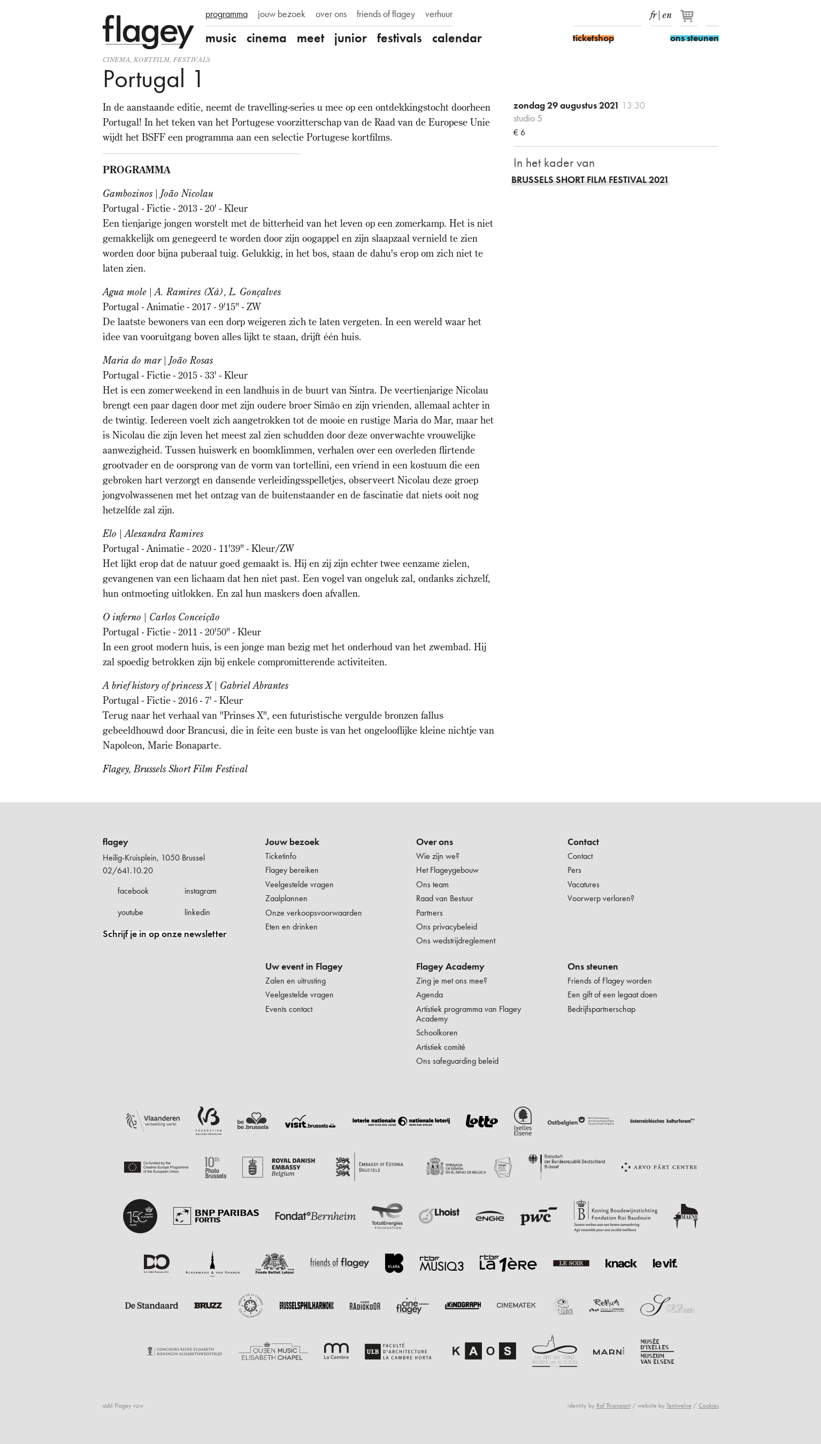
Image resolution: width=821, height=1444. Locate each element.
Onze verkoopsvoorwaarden (313, 912)
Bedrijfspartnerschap (601, 1009)
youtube (130, 912)
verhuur (438, 14)
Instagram (598, 15)
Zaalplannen (286, 898)
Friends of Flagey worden (609, 980)
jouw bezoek (281, 14)
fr (653, 13)
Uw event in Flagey (304, 966)
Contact (583, 841)
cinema (267, 37)
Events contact (288, 1009)
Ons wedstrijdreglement (455, 940)
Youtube (616, 15)
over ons (331, 14)
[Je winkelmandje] (689, 20)
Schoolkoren (437, 1032)
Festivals (191, 60)
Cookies (709, 1405)
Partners (429, 912)
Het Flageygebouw (447, 869)
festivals (399, 37)
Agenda (429, 994)
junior (350, 37)
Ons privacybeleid (446, 926)
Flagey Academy (450, 966)
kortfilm (152, 60)
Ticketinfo (280, 856)
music (220, 37)
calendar (457, 37)
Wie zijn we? (437, 856)
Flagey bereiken (292, 869)
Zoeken (712, 15)
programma (226, 14)
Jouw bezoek (292, 841)
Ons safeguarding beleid (457, 1060)
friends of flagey (386, 14)
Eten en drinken (291, 926)
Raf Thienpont (613, 1405)
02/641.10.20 (128, 870)
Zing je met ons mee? (451, 980)
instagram (201, 890)
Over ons (434, 841)
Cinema (117, 60)
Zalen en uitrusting (295, 980)
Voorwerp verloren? (600, 898)
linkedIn (635, 15)
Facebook (579, 15)
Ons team (432, 884)
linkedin (197, 912)
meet (310, 37)
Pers (574, 869)
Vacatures (583, 884)
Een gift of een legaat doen (612, 994)
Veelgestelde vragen (299, 884)
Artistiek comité (440, 1047)
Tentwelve (679, 1405)
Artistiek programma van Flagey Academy (468, 1013)
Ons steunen (592, 966)
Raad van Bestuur (444, 898)
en (667, 13)
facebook (133, 890)
